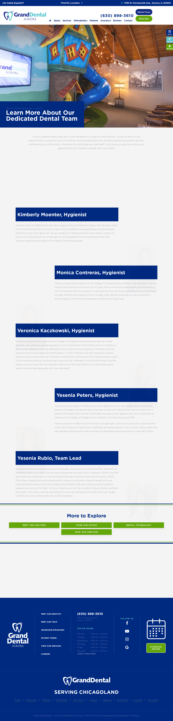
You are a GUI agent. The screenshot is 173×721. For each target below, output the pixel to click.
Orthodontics (80, 20)
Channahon (31, 700)
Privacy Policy (76, 715)
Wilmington (153, 700)
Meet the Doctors (34, 525)
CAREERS (45, 654)
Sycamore (137, 700)
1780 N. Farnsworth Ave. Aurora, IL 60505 (87, 619)
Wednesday (82, 640)
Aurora (17, 700)
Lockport (93, 700)
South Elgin (122, 700)
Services (67, 20)
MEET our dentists (51, 614)
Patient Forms (143, 12)
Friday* (80, 647)
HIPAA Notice (91, 715)
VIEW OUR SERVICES (51, 646)
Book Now (144, 18)
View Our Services (86, 532)
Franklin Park (62, 700)
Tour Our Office (86, 525)
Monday (81, 633)
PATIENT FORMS (49, 638)
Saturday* (81, 651)
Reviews (117, 20)
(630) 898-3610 (117, 16)
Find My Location (72, 2)
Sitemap (65, 715)
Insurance (106, 20)
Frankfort (46, 700)
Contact (128, 20)
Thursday (81, 644)
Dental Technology (138, 525)
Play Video (142, 276)
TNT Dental (134, 715)
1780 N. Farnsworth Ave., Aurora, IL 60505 (145, 3)
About (57, 20)
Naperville (107, 700)
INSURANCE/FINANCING (52, 630)
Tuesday (81, 637)
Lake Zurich (78, 700)
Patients (94, 20)
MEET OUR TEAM (49, 622)
